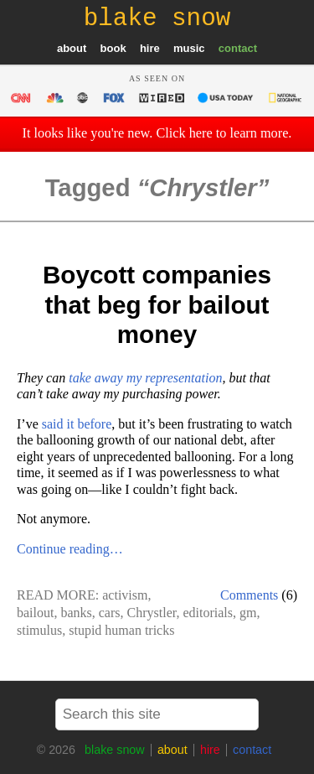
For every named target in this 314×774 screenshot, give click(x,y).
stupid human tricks (121, 630)
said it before (77, 424)
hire (150, 48)
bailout (35, 612)
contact (238, 48)
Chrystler (152, 612)
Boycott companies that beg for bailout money (157, 304)
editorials (208, 612)
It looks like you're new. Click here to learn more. (157, 133)
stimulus (39, 630)
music (189, 48)
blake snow (115, 749)
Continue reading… (70, 549)
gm (247, 612)
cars (110, 612)
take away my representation (145, 378)
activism (124, 595)
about (71, 48)
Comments (249, 595)
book (113, 48)
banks (75, 612)
